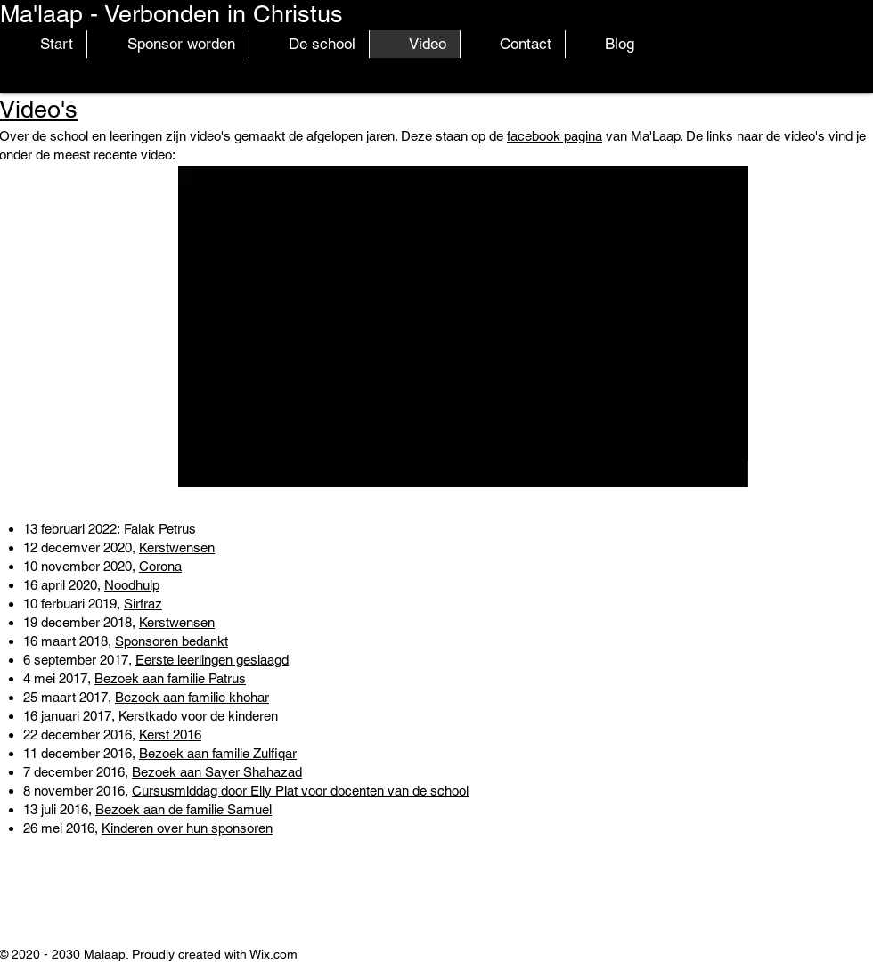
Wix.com (273, 954)
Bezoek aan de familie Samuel (183, 809)
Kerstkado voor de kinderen (198, 715)
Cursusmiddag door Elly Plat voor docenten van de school (300, 790)
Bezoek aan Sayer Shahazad (217, 771)
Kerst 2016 (170, 734)
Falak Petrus (160, 528)
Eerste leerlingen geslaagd (212, 659)
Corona (160, 566)
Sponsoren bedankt (171, 641)
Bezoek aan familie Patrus (170, 678)
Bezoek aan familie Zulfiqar (218, 753)
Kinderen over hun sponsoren (187, 828)
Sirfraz (143, 603)
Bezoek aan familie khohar (192, 697)
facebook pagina (554, 135)
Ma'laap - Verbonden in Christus (171, 14)
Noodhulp (131, 584)
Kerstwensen (177, 547)
